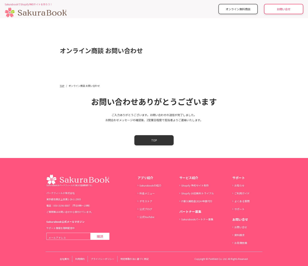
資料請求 (239, 235)
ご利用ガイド (242, 193)
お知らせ (239, 185)
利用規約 (80, 258)
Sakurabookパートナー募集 (197, 219)
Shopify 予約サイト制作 (195, 185)
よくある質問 (242, 201)
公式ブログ (145, 209)
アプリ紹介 (145, 177)
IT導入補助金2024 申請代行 (196, 201)
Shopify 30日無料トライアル (197, 193)
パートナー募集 (190, 211)
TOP (154, 140)
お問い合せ (284, 9)
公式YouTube (146, 217)
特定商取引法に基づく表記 (134, 258)
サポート (238, 177)
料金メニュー (147, 193)
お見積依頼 (240, 243)
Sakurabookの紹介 (150, 185)
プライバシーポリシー (102, 258)
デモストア (145, 201)
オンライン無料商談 (238, 9)
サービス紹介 (188, 177)
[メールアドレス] (68, 236)
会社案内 (64, 258)
